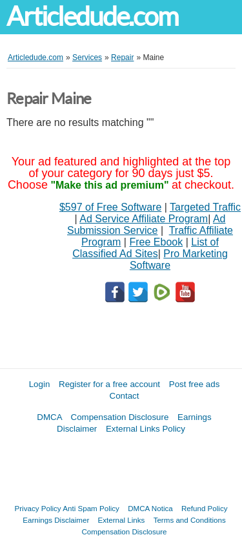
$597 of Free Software (110, 207)
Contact (124, 396)
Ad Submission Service (146, 224)
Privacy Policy (38, 508)
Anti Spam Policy (91, 508)
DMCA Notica (150, 508)
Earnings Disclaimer (56, 520)
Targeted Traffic (205, 207)
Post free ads (194, 384)
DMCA (49, 417)
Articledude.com (92, 16)
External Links (121, 520)
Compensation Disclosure (120, 417)
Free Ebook (156, 241)
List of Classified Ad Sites (145, 247)
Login (39, 384)
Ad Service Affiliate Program (143, 218)
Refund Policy (204, 508)
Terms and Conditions (190, 520)
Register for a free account (109, 384)
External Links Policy (145, 429)
